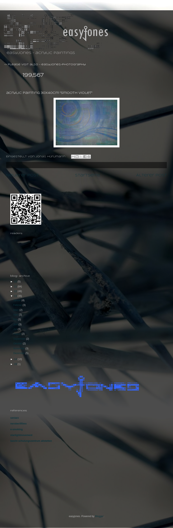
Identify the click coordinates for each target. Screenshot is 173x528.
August (17, 333)
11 (16, 286)
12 (16, 291)
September (19, 338)
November (19, 348)
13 (16, 296)
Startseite (87, 175)
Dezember (19, 353)
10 (16, 281)
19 (16, 364)
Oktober (18, 343)
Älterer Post (151, 175)
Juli (15, 329)
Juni (15, 324)
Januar (17, 300)
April (16, 314)
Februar (17, 305)
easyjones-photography (63, 64)
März (16, 310)
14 (16, 359)
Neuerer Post (22, 175)
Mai (15, 319)
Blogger (99, 516)
